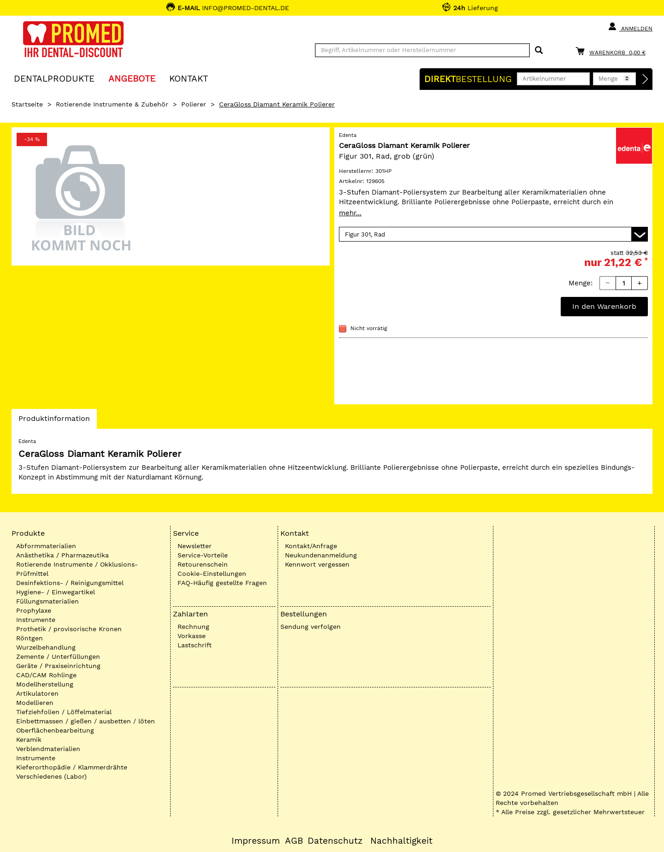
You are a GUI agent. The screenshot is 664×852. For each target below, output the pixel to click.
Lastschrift (195, 645)
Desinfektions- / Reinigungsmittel (70, 582)
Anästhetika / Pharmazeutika (62, 555)
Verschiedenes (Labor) (51, 776)
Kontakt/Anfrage (311, 546)
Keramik (29, 739)
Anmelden (630, 27)
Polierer (193, 104)
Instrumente (35, 619)
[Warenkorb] (613, 51)
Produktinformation (54, 421)
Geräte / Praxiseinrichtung (58, 665)
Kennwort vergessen (317, 564)
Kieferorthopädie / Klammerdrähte (71, 767)
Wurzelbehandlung (46, 647)
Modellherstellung (44, 684)
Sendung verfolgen (310, 626)
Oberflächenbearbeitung (55, 730)
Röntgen (29, 638)
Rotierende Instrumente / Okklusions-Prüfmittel (77, 569)
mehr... (350, 213)
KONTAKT (188, 78)
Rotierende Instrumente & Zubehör (112, 104)
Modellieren (34, 702)
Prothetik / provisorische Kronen (69, 629)
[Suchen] (538, 50)
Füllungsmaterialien (47, 601)
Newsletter (195, 546)
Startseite (27, 104)
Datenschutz (335, 841)
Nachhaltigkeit (401, 841)
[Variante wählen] (493, 234)
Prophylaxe (33, 610)
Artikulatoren (37, 693)
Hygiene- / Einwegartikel (55, 592)
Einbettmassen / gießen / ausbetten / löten (85, 721)
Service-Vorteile (203, 555)
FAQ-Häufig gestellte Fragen (222, 582)
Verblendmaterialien (48, 748)
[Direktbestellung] (645, 79)
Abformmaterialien (46, 546)
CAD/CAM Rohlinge (46, 675)
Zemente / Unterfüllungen (58, 656)
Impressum (255, 841)
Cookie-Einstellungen (212, 573)
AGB (294, 841)
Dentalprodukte (54, 78)
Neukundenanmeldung (321, 555)
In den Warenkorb (604, 306)
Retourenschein (203, 564)
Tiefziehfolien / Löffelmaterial (64, 712)
